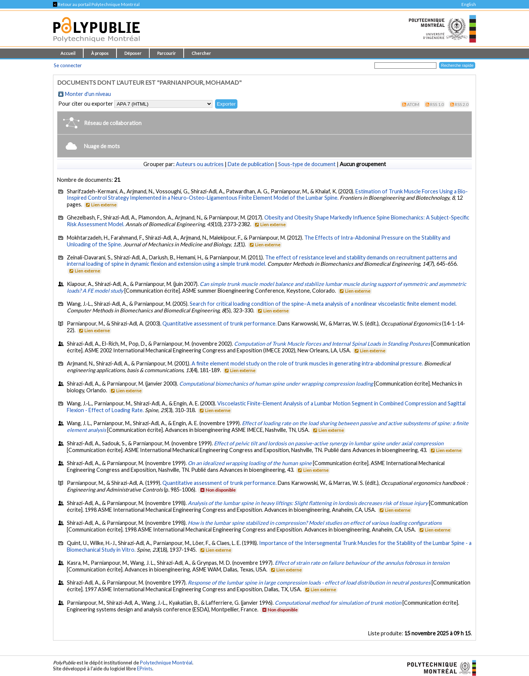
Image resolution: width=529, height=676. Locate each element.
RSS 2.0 (462, 104)
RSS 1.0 (437, 104)
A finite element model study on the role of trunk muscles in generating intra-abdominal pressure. (307, 363)
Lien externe (100, 205)
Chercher (201, 53)
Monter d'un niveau (88, 94)
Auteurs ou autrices (200, 164)
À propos (100, 53)
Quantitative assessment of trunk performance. (220, 323)
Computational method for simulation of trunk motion (338, 602)
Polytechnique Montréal (166, 663)
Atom (413, 104)
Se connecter (68, 65)
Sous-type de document (307, 164)
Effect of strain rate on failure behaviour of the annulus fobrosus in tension (362, 563)
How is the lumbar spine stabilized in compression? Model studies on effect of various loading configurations (315, 523)
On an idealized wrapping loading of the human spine (250, 463)
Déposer (132, 53)
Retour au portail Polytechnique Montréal (96, 4)
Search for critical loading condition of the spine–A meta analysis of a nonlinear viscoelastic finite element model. (323, 303)
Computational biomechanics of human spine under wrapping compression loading (276, 383)
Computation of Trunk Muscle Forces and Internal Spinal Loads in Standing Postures (332, 343)
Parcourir (166, 53)
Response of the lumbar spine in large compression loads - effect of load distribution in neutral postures (309, 582)
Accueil (67, 53)
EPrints (144, 669)
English (468, 4)
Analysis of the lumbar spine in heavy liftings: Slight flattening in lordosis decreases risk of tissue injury (308, 503)
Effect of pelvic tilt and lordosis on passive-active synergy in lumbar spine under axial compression (329, 443)
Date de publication (251, 164)
